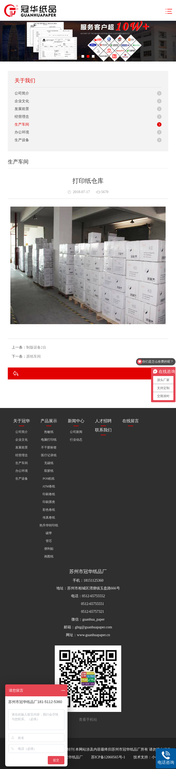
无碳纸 (48, 463)
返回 (157, 373)
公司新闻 (76, 432)
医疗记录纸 (49, 455)
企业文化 (22, 101)
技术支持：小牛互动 (149, 757)
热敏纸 (48, 432)
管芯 (49, 541)
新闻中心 (76, 421)
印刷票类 (49, 502)
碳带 (49, 533)
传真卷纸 (49, 517)
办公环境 (22, 132)
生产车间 (22, 124)
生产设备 (22, 140)
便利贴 (48, 548)
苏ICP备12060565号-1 (108, 757)
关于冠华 (21, 421)
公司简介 (22, 93)
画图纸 (48, 556)
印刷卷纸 (49, 494)
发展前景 (22, 109)
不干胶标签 (49, 447)
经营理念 (22, 117)
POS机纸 (49, 478)
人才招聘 (103, 421)
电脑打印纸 (49, 439)
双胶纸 (48, 471)
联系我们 (103, 430)
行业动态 (76, 439)
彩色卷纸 (49, 510)
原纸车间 (33, 356)
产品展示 (48, 421)
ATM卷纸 (48, 486)
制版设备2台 (36, 347)
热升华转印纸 (48, 525)
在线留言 (130, 421)
